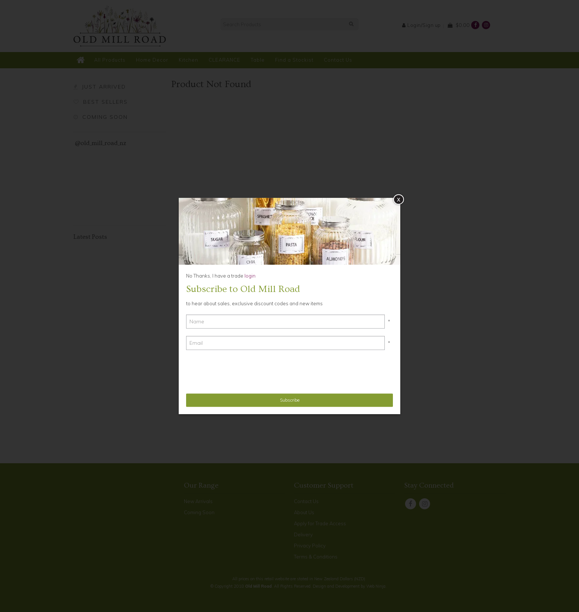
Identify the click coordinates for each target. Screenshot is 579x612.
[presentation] (242, 371)
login (249, 276)
